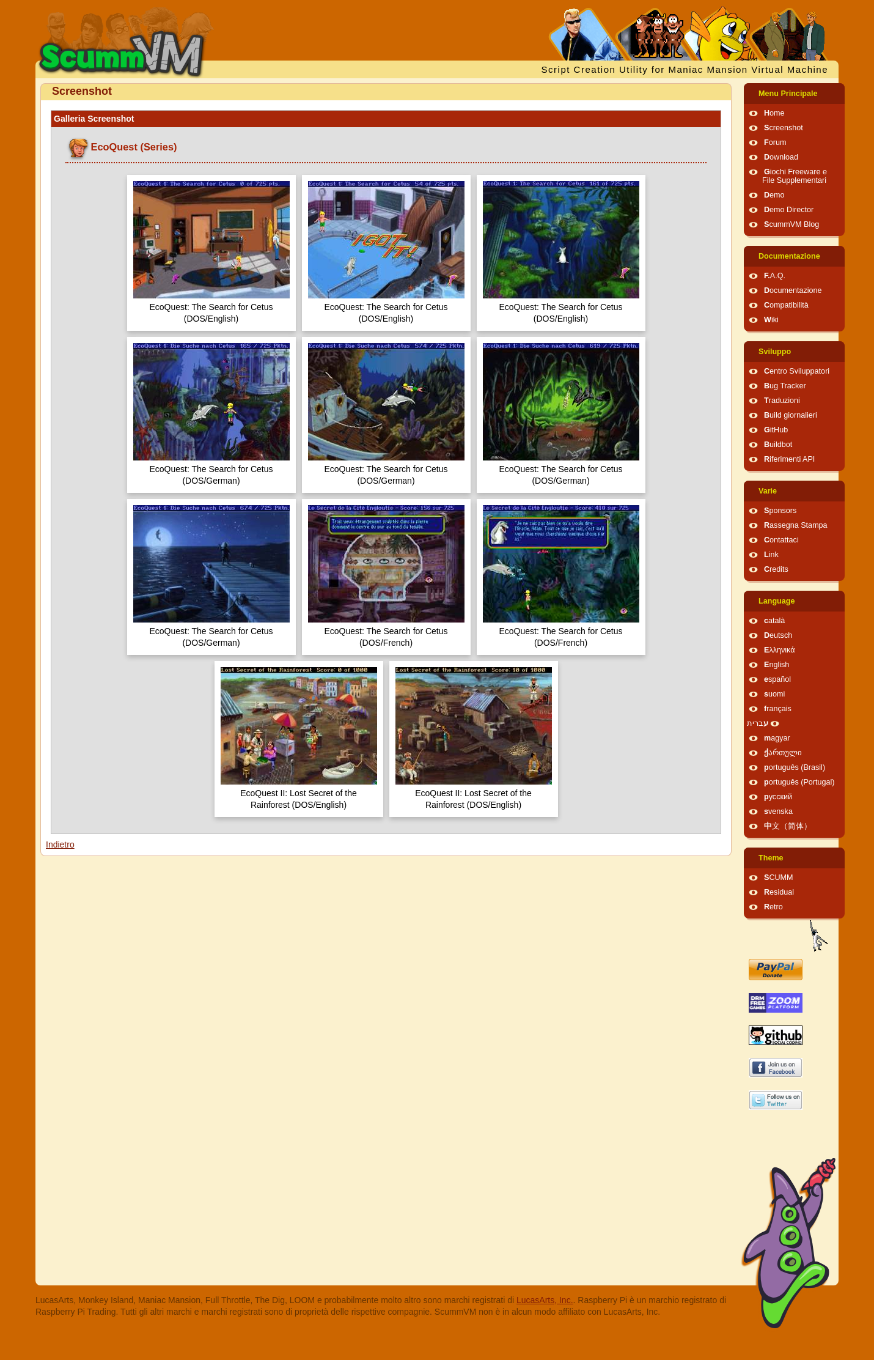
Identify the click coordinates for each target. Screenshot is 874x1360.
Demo (774, 195)
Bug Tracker (785, 386)
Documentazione (789, 256)
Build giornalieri (790, 415)
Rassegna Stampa (796, 525)
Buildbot (778, 444)
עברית (757, 723)
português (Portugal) (799, 782)
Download (781, 157)
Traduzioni (782, 400)
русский (778, 797)
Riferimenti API (789, 459)
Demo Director (788, 209)
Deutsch (778, 635)
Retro (773, 907)
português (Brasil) (794, 767)
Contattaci (781, 540)
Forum (775, 142)
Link (771, 554)
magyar (777, 738)
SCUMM (778, 877)
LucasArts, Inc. (544, 1300)
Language (776, 601)
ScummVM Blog (791, 224)
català (774, 620)
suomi (774, 694)
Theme (771, 858)
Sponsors (780, 510)
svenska (778, 811)
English (776, 664)
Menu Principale (788, 93)
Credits (776, 569)
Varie (767, 491)
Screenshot (783, 128)
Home (774, 113)
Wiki (771, 320)
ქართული (783, 752)
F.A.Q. (774, 276)
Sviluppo (774, 351)
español (777, 679)
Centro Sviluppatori (796, 371)
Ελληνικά (779, 650)
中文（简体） (788, 826)
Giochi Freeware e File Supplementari (794, 176)
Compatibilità (786, 305)
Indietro (60, 844)
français (777, 708)
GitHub (776, 430)
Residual (779, 892)
